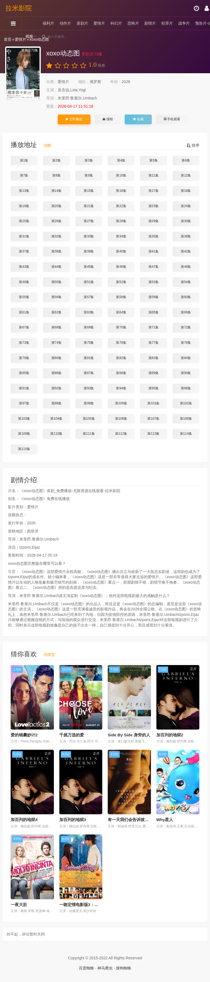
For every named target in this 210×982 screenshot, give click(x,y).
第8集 (56, 175)
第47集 (153, 267)
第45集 (89, 267)
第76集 (121, 343)
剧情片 (150, 23)
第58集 (121, 297)
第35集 (153, 236)
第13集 (24, 191)
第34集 (121, 236)
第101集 (153, 403)
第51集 (89, 282)
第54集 (186, 282)
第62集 (56, 312)
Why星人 (164, 819)
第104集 (56, 419)
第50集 (56, 282)
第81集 (89, 358)
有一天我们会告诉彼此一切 (132, 819)
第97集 (24, 403)
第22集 (121, 206)
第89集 (153, 373)
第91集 (24, 388)
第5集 (153, 160)
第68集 (56, 327)
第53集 (153, 282)
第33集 (89, 236)
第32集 (56, 236)
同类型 (49, 654)
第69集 (89, 327)
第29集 (153, 221)
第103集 (24, 419)
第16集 (121, 191)
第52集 (121, 282)
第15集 (89, 191)
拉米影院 (18, 8)
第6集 (186, 160)
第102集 (186, 403)
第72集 (186, 327)
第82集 (121, 358)
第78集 (186, 343)
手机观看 (172, 119)
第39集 (89, 251)
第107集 (153, 419)
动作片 (65, 23)
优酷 (47, 145)
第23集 (153, 206)
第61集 (24, 312)
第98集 (56, 403)
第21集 (89, 206)
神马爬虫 (105, 968)
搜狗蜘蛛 (123, 968)
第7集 (24, 175)
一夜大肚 (19, 904)
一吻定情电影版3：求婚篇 (83, 904)
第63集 (89, 312)
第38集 (56, 251)
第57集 (89, 297)
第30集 (186, 221)
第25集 (24, 221)
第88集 (121, 373)
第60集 (186, 297)
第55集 (24, 297)
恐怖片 (133, 23)
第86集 (56, 373)
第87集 (89, 373)
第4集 (121, 160)
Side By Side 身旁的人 (129, 735)
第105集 (89, 419)
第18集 (186, 191)
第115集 (24, 449)
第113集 (153, 434)
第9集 (88, 175)
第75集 (89, 343)
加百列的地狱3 (72, 819)
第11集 (153, 175)
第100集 (121, 403)
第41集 (153, 251)
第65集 (153, 312)
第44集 (56, 267)
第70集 (121, 327)
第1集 (24, 160)
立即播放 (74, 119)
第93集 (89, 388)
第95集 (153, 388)
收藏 (138, 119)
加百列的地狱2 (169, 735)
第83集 (153, 358)
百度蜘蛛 (86, 968)
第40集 (121, 251)
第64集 (121, 312)
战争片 (184, 23)
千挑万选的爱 (71, 735)
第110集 (56, 434)
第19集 (24, 206)
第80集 (56, 358)
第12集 (186, 175)
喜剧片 (82, 23)
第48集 (186, 267)
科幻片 (116, 23)
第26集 (56, 221)
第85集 (24, 373)
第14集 (56, 191)
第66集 (186, 312)
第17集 (153, 191)
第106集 (121, 419)
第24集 (186, 206)
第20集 (56, 206)
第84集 (186, 358)
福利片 (48, 23)
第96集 (186, 388)
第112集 (121, 434)
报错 (108, 119)
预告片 (201, 23)
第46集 (121, 267)
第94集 (121, 388)
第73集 (24, 343)
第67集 (24, 327)
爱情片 (99, 23)
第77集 (153, 343)
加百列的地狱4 (24, 819)
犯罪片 (167, 23)
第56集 (56, 297)
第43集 (24, 267)
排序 (193, 145)
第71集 (153, 327)
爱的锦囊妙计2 (24, 735)
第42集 (186, 251)
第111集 (89, 434)
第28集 (121, 221)
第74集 (56, 343)
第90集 (186, 373)
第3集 (88, 160)
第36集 (186, 236)
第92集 (56, 388)
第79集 (24, 358)
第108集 (186, 419)
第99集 (89, 403)
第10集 (121, 175)
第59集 (153, 297)
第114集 (186, 434)
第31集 (24, 236)
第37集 (24, 251)
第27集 (89, 221)
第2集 (56, 160)
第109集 (24, 434)
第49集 (24, 282)
